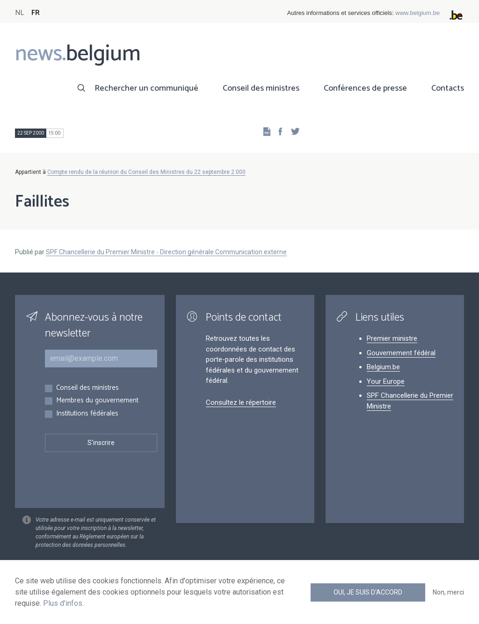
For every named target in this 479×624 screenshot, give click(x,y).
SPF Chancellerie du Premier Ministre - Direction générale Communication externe (166, 252)
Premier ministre (392, 338)
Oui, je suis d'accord (368, 592)
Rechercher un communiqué (146, 88)
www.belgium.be (417, 12)
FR (35, 13)
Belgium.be (383, 367)
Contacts (447, 88)
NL (19, 13)
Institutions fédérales (87, 414)
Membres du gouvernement (97, 400)
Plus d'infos (62, 603)
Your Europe (386, 381)
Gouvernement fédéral (401, 353)
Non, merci (448, 592)
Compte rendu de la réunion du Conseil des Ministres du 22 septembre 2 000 (146, 172)
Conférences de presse (365, 88)
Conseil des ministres (261, 88)
